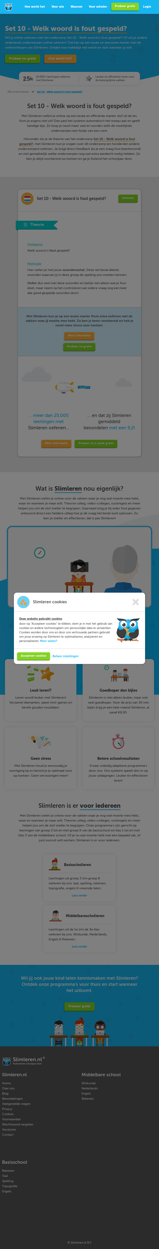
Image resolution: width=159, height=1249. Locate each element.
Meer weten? (48, 641)
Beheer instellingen (65, 656)
